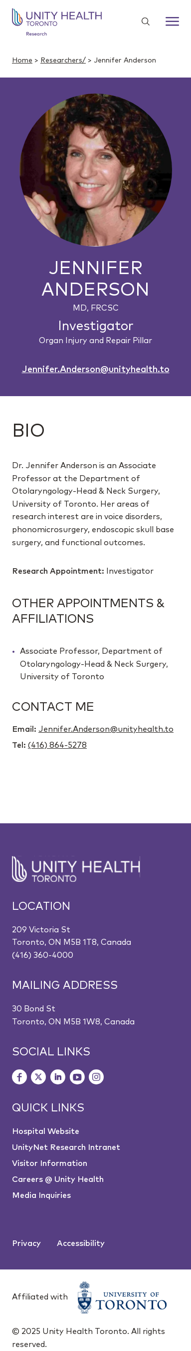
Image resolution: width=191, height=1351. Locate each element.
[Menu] (172, 22)
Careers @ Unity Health (58, 1179)
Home (22, 60)
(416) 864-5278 (57, 745)
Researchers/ (63, 60)
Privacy (26, 1243)
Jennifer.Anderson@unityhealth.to (96, 369)
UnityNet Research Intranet (66, 1147)
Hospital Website (45, 1131)
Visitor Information (49, 1163)
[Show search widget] (142, 22)
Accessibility (81, 1243)
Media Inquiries (41, 1195)
